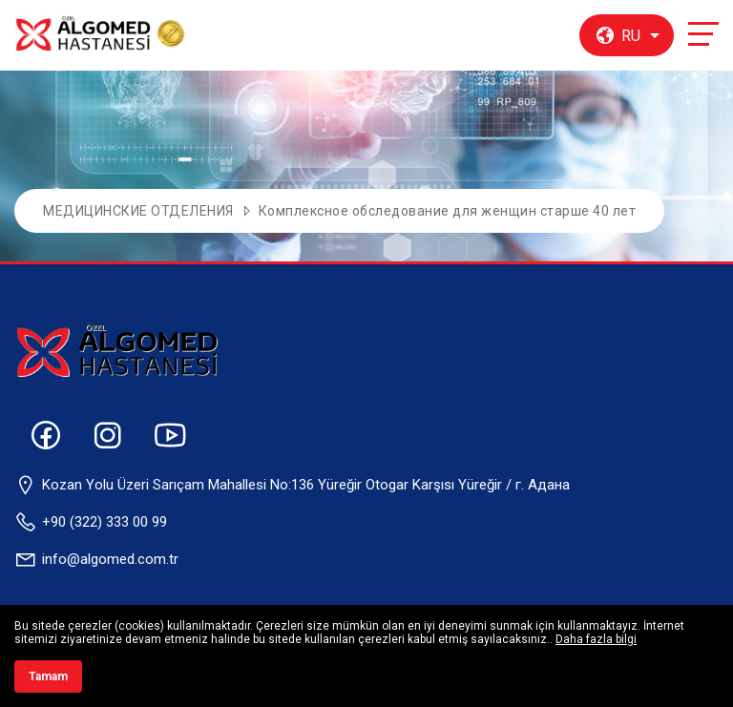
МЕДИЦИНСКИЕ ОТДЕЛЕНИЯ (138, 210)
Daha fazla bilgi (596, 639)
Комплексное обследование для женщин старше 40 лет (448, 210)
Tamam (48, 676)
